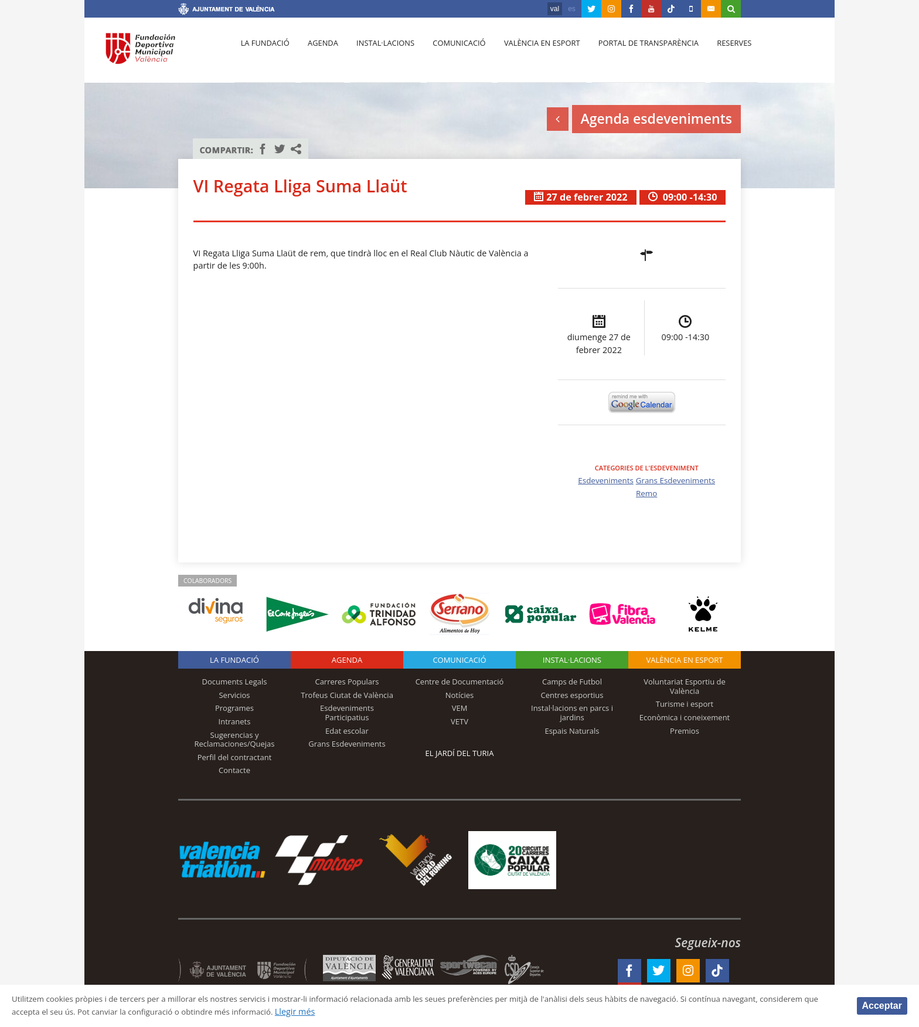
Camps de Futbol (572, 681)
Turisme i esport (685, 704)
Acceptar (882, 1005)
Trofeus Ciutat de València (347, 695)
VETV (459, 721)
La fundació (263, 53)
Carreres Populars (347, 681)
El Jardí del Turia (460, 753)
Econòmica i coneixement (684, 717)
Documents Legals (234, 681)
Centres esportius (572, 695)
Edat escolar (347, 731)
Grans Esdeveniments (677, 480)
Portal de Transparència (635, 53)
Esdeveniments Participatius (347, 713)
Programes (234, 708)
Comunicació (449, 53)
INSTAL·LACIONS (572, 660)
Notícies (459, 695)
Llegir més (383, 1011)
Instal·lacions (378, 53)
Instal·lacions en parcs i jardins (572, 713)
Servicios (234, 695)
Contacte (234, 770)
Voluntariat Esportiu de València (685, 686)
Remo (646, 493)
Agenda (319, 53)
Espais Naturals (571, 731)
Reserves (718, 53)
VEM (460, 708)
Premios (684, 731)
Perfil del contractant (235, 757)
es (572, 9)
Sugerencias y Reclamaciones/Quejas (235, 740)
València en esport (530, 53)
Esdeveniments (603, 480)
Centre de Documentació (460, 681)
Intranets (235, 721)
